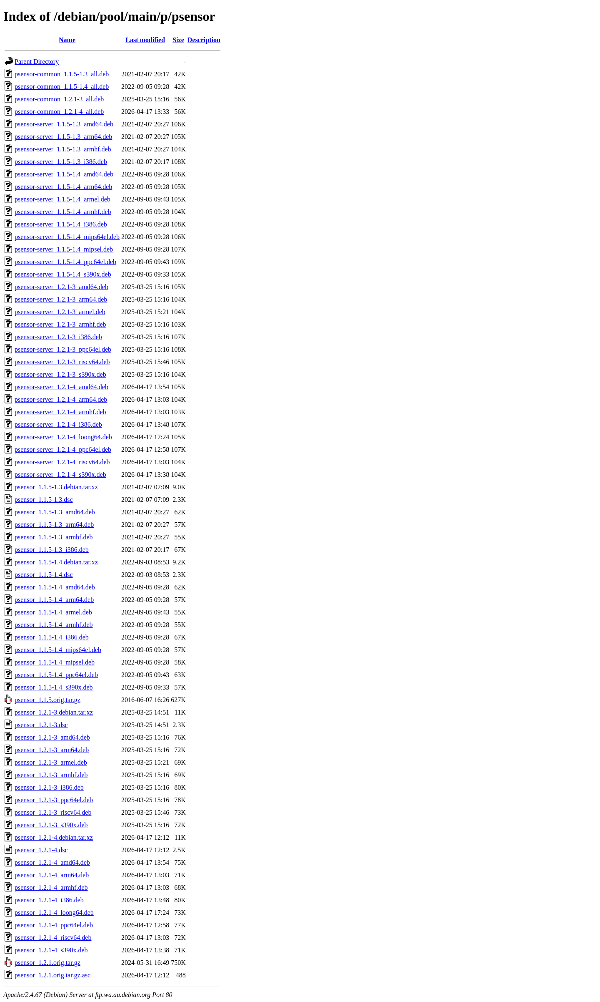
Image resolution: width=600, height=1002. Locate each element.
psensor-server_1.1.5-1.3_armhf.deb (63, 149)
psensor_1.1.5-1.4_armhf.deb (54, 624)
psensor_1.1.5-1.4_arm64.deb (54, 599)
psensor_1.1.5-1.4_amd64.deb (55, 587)
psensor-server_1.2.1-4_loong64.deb (63, 437)
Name (67, 39)
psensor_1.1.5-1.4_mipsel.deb (55, 662)
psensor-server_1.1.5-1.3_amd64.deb (64, 124)
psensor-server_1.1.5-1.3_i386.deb (61, 161)
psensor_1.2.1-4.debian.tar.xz (54, 837)
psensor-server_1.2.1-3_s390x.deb (60, 374)
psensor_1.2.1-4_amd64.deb (52, 862)
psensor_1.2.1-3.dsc (41, 724)
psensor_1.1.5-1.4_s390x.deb (54, 687)
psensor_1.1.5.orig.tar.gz (47, 699)
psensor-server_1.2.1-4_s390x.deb (60, 474)
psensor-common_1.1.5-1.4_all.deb (62, 86)
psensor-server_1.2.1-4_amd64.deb (61, 386)
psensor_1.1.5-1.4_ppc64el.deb (56, 674)
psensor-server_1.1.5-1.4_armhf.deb (63, 211)
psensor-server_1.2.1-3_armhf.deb (60, 324)
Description (204, 39)
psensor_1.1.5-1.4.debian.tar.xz (56, 562)
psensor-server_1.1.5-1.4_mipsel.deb (64, 249)
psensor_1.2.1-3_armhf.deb (51, 774)
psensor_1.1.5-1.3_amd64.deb (55, 512)
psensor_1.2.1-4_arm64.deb (52, 875)
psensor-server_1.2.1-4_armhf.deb (60, 411)
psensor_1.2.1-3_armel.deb (51, 762)
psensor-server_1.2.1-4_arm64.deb (61, 399)
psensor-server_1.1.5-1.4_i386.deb (61, 224)
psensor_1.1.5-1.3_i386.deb (52, 549)
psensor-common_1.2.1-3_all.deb (59, 99)
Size (178, 39)
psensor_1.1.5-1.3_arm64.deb (54, 524)
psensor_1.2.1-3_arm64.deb (52, 749)
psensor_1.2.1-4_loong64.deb (54, 912)
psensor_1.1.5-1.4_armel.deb (53, 612)
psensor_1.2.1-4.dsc (41, 849)
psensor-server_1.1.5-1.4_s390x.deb (63, 274)
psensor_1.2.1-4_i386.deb (49, 900)
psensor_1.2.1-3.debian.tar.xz (54, 712)
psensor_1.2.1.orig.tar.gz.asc (52, 975)
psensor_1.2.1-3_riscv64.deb (53, 812)
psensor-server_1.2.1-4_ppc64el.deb (63, 449)
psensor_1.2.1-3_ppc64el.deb (54, 799)
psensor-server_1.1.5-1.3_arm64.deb (63, 136)
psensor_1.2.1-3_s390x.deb (51, 824)
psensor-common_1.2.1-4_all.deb (59, 111)
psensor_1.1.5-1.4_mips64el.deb (58, 649)
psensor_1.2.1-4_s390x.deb (51, 950)
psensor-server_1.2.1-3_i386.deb (58, 336)
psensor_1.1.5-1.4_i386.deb (52, 637)
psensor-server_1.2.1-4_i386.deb (58, 424)
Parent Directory (37, 61)
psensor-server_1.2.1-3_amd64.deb (61, 286)
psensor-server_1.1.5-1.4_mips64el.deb (67, 236)
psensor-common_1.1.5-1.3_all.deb (62, 74)
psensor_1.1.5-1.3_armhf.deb (54, 537)
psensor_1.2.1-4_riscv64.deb (53, 937)
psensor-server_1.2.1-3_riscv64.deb (62, 361)
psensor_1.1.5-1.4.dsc (44, 574)
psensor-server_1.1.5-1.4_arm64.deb (63, 186)
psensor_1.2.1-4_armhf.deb (51, 887)
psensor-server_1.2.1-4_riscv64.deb (62, 462)
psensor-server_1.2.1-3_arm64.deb (61, 299)
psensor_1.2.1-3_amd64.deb (52, 737)
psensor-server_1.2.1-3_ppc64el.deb (63, 349)
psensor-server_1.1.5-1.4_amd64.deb (64, 174)
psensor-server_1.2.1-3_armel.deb (60, 311)
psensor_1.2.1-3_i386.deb (49, 787)
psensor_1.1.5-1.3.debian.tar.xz (56, 487)
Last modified (145, 39)
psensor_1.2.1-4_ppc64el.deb (54, 925)
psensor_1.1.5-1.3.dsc (44, 499)
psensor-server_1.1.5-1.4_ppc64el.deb (65, 261)
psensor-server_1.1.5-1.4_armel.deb (62, 199)
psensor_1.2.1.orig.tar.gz (47, 962)
